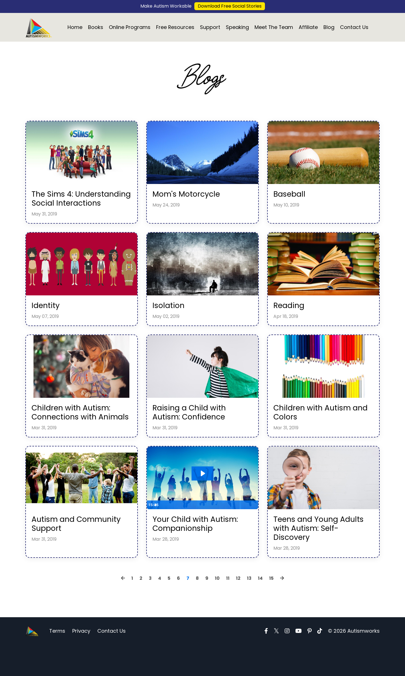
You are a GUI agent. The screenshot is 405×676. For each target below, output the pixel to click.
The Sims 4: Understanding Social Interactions (76, 206)
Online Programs (129, 27)
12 (238, 609)
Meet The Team (274, 27)
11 (228, 609)
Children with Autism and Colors (316, 429)
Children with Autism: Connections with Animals (76, 434)
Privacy (81, 661)
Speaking (237, 27)
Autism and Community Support (74, 552)
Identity (47, 320)
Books (95, 27)
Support (210, 27)
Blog (329, 27)
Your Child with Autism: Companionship (200, 552)
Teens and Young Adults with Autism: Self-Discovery (313, 557)
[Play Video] (152, 532)
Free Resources (175, 27)
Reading (290, 320)
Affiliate (308, 27)
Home (74, 27)
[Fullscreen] (253, 532)
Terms (57, 661)
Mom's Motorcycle (190, 196)
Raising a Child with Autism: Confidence (193, 429)
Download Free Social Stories (230, 6)
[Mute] (231, 532)
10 (217, 609)
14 (260, 609)
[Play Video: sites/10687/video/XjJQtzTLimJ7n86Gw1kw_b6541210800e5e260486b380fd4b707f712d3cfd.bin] (202, 501)
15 (271, 609)
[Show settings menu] (242, 532)
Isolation (170, 320)
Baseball (291, 196)
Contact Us (355, 27)
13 (249, 609)
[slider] (197, 532)
